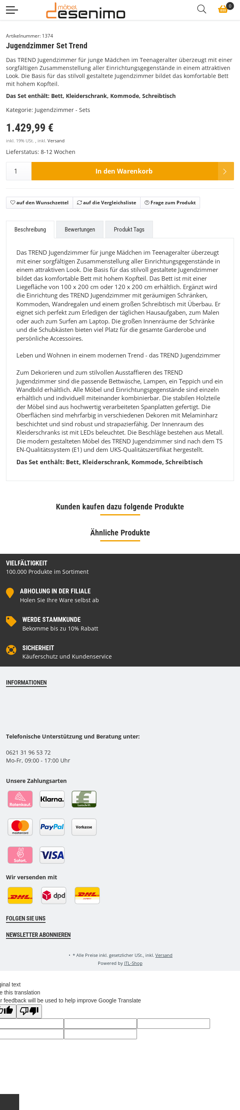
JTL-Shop (133, 963)
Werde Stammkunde (51, 619)
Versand (56, 141)
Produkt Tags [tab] (129, 229)
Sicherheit (38, 648)
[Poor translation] (29, 1011)
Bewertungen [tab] (80, 229)
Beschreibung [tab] (30, 229)
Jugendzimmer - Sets (62, 110)
